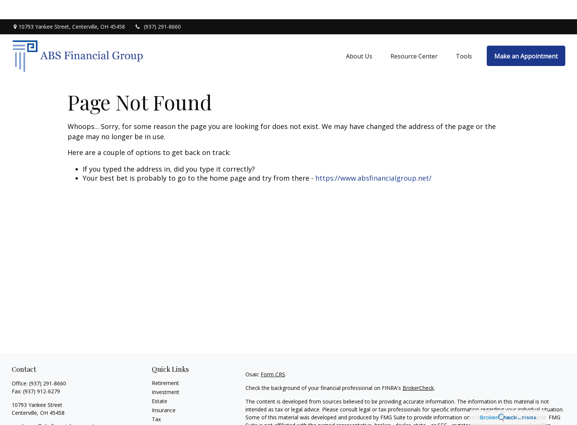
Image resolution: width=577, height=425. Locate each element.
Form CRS (273, 355)
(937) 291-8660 (157, 7)
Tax (156, 400)
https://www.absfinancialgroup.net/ (373, 158)
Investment (165, 372)
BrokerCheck (418, 368)
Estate (159, 381)
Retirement (165, 363)
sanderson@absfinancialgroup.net (53, 406)
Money (160, 409)
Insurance (164, 390)
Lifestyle (162, 418)
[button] (359, 36)
